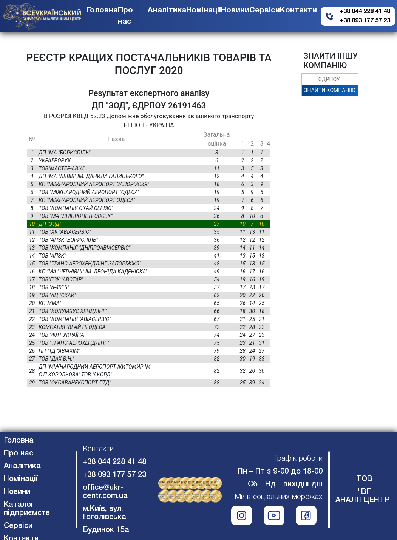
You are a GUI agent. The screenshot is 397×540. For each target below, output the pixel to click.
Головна (102, 10)
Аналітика (167, 10)
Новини (235, 10)
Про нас (18, 453)
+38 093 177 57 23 (365, 20)
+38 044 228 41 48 (365, 11)
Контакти (298, 10)
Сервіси (264, 10)
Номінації (203, 10)
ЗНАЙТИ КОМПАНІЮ (329, 90)
